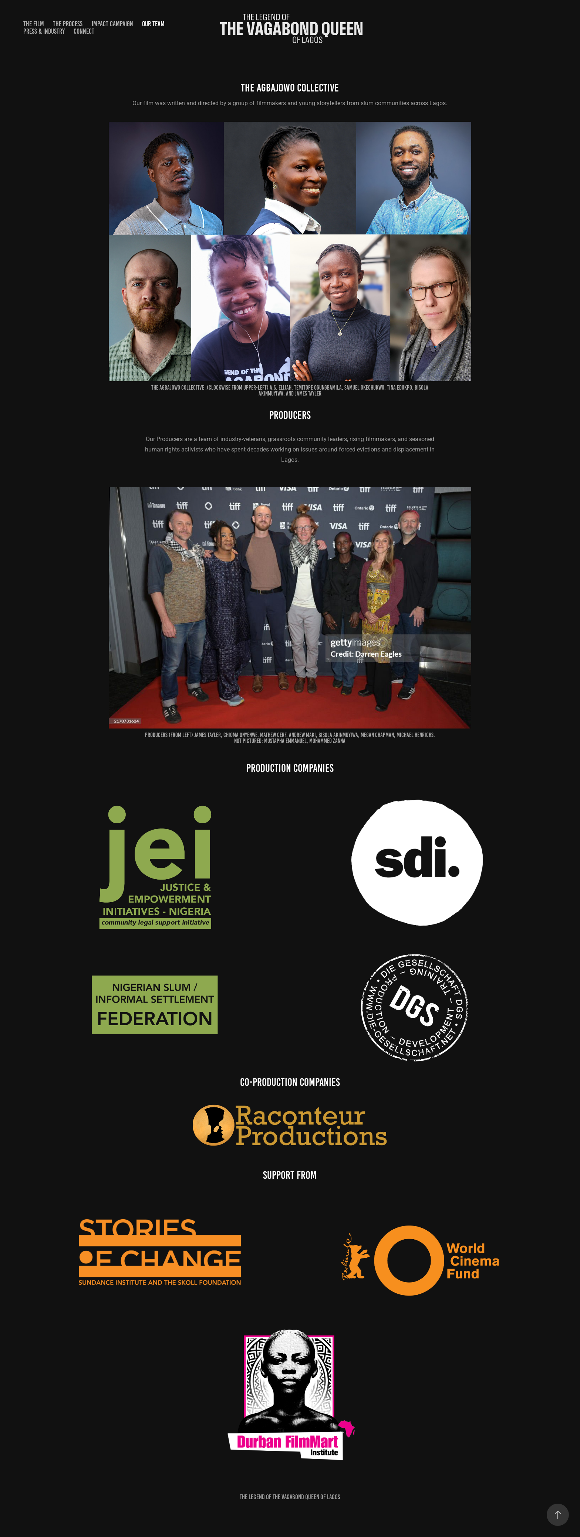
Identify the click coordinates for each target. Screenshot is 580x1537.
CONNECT (84, 31)
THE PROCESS (67, 24)
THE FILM (33, 24)
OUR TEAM (153, 24)
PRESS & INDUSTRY (44, 31)
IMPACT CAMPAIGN (112, 24)
